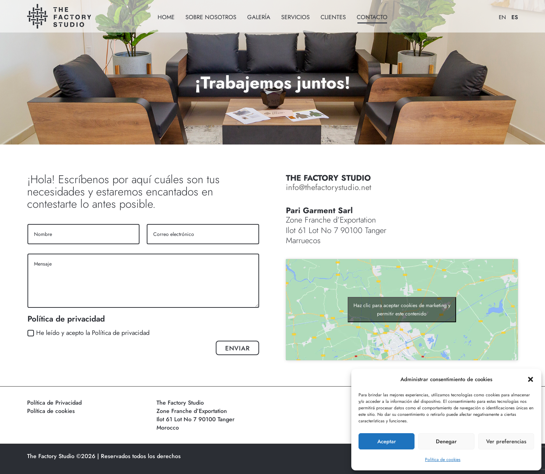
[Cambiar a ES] (512, 16)
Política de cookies (442, 459)
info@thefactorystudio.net (328, 187)
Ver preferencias (506, 441)
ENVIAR (237, 348)
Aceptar (386, 441)
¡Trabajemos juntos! (272, 82)
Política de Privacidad (54, 402)
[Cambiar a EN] (499, 16)
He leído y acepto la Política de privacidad (88, 332)
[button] (530, 379)
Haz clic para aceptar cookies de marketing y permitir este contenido (401, 309)
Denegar (446, 441)
